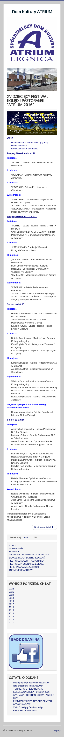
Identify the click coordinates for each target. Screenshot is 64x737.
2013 (11, 616)
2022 (11, 588)
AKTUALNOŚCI (17, 548)
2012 (11, 619)
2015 (11, 610)
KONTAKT (14, 551)
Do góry (57, 730)
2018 (11, 601)
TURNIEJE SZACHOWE (21, 570)
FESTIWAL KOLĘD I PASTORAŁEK (26, 561)
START (12, 545)
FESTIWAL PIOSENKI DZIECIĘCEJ (27, 564)
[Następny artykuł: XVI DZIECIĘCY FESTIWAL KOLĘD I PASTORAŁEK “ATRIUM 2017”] (44, 527)
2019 (11, 598)
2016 (11, 607)
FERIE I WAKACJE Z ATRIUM (24, 567)
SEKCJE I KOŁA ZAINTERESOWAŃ (27, 557)
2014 (11, 613)
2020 (11, 595)
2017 (11, 604)
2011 (11, 622)
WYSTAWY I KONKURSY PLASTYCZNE (29, 554)
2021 (11, 591)
